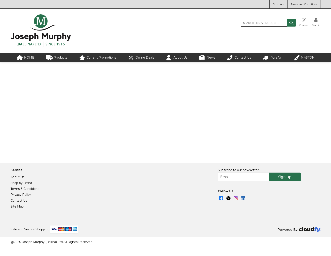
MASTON (304, 57)
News (207, 57)
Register (304, 22)
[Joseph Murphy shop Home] (41, 46)
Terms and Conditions (304, 4)
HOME (25, 57)
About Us (176, 57)
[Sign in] (316, 22)
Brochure (278, 4)
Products (56, 57)
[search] (264, 23)
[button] (291, 23)
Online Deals (141, 57)
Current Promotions (97, 57)
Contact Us (239, 57)
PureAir (272, 57)
